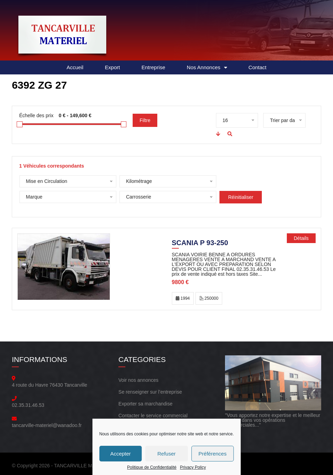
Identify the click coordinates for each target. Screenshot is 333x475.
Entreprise (153, 67)
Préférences (213, 454)
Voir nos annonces (138, 380)
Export (112, 67)
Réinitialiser (138, 197)
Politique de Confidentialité (151, 467)
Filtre (145, 120)
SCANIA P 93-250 (200, 243)
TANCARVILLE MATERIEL (83, 465)
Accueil (75, 67)
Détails (301, 238)
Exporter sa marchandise (145, 403)
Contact (258, 67)
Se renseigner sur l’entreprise (150, 392)
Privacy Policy (193, 467)
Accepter (120, 454)
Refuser (166, 454)
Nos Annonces (207, 68)
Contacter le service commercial (153, 415)
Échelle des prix (36, 115)
